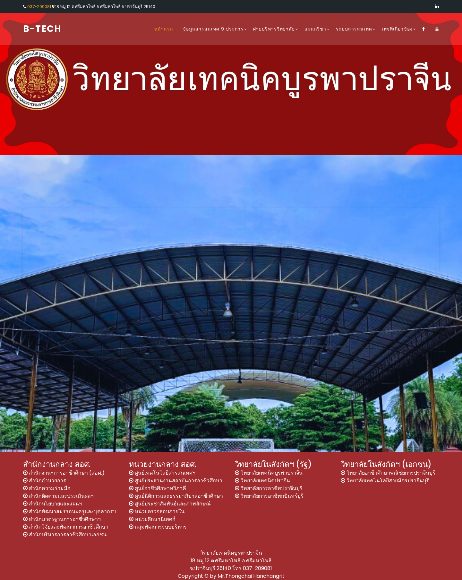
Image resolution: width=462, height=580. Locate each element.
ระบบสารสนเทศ (354, 29)
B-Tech (42, 28)
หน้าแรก (163, 29)
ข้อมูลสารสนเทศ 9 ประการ (213, 29)
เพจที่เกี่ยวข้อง (397, 29)
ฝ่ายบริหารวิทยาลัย (274, 29)
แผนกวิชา (315, 29)
